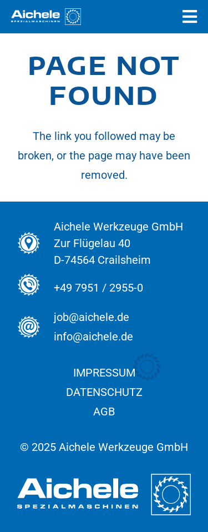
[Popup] (189, 16)
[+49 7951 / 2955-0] (35, 288)
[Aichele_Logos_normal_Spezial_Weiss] (46, 16)
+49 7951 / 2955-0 (98, 287)
